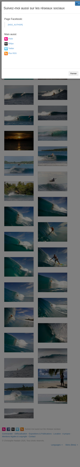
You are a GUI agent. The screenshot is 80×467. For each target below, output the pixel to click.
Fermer (73, 73)
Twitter (11, 48)
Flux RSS (12, 53)
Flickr (10, 39)
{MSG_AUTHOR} (15, 25)
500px (11, 43)
